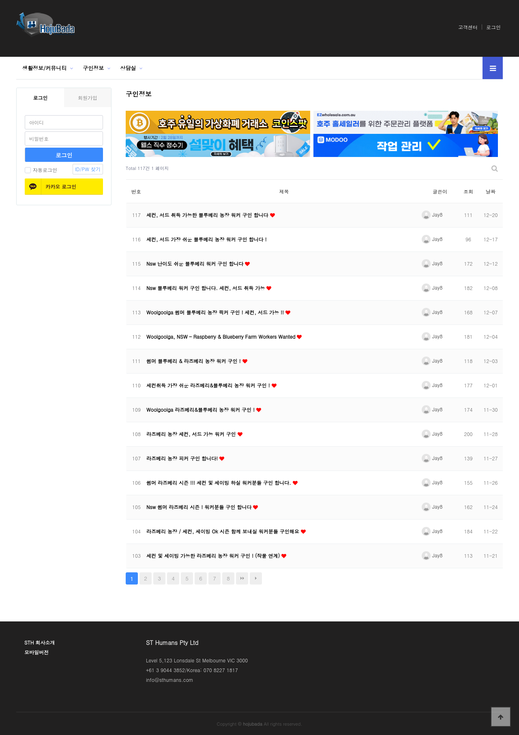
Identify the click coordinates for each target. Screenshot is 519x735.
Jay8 (432, 214)
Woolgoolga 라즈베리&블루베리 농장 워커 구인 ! (201, 409)
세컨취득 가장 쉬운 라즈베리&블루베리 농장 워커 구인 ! (209, 385)
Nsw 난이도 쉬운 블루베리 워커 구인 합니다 (195, 263)
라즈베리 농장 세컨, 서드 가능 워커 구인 (192, 433)
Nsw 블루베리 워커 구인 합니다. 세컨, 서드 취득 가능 (206, 287)
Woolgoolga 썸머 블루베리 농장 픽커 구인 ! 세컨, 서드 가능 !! (215, 312)
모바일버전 (36, 652)
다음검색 (256, 578)
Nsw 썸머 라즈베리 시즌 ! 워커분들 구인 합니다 (199, 506)
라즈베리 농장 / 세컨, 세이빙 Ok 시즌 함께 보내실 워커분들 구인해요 (223, 531)
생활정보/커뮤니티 (44, 68)
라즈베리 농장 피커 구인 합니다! (182, 458)
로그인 (493, 27)
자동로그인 (41, 169)
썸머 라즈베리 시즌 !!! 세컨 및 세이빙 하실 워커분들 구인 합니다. (219, 482)
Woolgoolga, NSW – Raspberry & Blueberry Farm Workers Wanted (221, 336)
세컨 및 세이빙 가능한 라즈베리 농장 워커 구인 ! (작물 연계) (213, 555)
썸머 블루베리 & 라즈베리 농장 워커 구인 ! (194, 360)
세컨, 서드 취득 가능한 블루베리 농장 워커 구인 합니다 (208, 214)
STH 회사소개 (39, 642)
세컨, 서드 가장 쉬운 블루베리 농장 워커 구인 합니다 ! (206, 239)
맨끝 (242, 578)
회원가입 (87, 97)
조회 (468, 191)
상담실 (128, 68)
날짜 (490, 191)
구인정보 (93, 68)
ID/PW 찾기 (88, 168)
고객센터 (468, 27)
